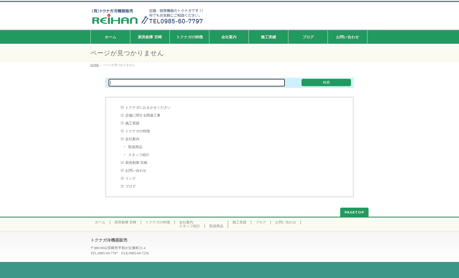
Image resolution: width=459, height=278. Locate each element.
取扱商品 (135, 147)
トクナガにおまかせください (148, 107)
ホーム (100, 222)
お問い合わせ (135, 170)
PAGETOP (354, 212)
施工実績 (132, 123)
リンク (130, 178)
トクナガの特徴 (137, 131)
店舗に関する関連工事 (142, 115)
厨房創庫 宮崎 (136, 163)
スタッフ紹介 (138, 155)
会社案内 (132, 139)
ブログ (130, 186)
